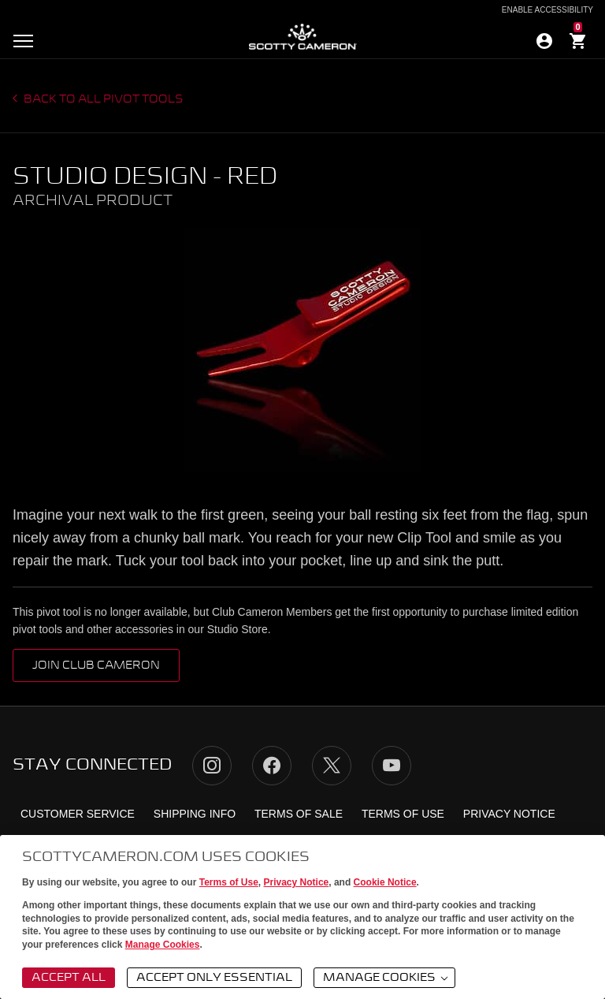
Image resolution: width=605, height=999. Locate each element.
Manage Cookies (162, 944)
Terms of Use (228, 882)
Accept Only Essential (214, 977)
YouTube (391, 765)
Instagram (212, 765)
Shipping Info (195, 813)
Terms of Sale (298, 813)
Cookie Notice (385, 882)
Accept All (69, 977)
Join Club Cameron (96, 665)
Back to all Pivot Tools (102, 99)
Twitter (331, 765)
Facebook (271, 765)
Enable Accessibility (547, 10)
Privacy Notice (296, 882)
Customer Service (77, 813)
